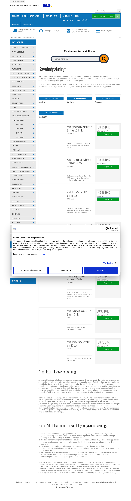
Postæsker (16, 201)
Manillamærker (18, 180)
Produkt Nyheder (19, 56)
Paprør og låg (17, 197)
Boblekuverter (18, 82)
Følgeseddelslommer (20, 116)
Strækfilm (16, 218)
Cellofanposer (18, 103)
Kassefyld (16, 150)
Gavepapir (19, 133)
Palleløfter (16, 188)
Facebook (61, 487)
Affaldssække (17, 65)
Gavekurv (19, 129)
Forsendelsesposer (19, 112)
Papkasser (16, 193)
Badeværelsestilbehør (21, 73)
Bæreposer (16, 95)
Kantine (15, 146)
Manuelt (66, 270)
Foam (14, 107)
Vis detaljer (108, 263)
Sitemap (78, 484)
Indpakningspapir (19, 142)
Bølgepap (15, 99)
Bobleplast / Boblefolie (21, 78)
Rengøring (16, 210)
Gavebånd (19, 125)
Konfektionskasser (19, 154)
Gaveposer (20, 137)
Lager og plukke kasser (21, 171)
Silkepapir (16, 214)
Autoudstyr (16, 69)
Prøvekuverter (18, 205)
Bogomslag (16, 86)
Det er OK (101, 270)
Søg (119, 11)
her (43, 254)
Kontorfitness (18, 163)
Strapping (16, 223)
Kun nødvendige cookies (30, 270)
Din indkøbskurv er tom (107, 16)
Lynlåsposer (17, 176)
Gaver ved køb (17, 61)
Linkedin (70, 487)
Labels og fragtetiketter (21, 167)
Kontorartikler (18, 159)
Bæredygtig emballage (21, 48)
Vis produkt (108, 134)
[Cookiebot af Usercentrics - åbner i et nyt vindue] (107, 229)
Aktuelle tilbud (18, 52)
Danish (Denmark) (17, 1)
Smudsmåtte (17, 184)
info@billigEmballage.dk (106, 482)
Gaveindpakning (18, 120)
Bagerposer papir (19, 90)
